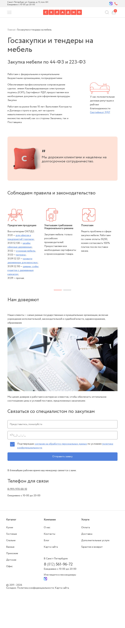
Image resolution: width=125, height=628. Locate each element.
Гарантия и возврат (92, 547)
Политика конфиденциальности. (36, 588)
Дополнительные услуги (95, 540)
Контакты (49, 534)
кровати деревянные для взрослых (22, 260)
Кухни (9, 527)
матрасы (21, 255)
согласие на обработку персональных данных (61, 444)
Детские (11, 560)
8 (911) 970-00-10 (17, 489)
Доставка (86, 534)
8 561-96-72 (58, 564)
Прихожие (12, 553)
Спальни (10, 540)
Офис (9, 566)
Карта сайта (51, 547)
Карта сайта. (62, 588)
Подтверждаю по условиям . (65, 446)
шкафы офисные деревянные (19, 245)
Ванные (10, 547)
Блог (46, 540)
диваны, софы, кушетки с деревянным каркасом (23, 270)
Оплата (85, 527)
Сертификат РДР (100, 112)
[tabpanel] (25, 244)
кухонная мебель (25, 251)
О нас (47, 527)
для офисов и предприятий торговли (20, 237)
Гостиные (11, 534)
